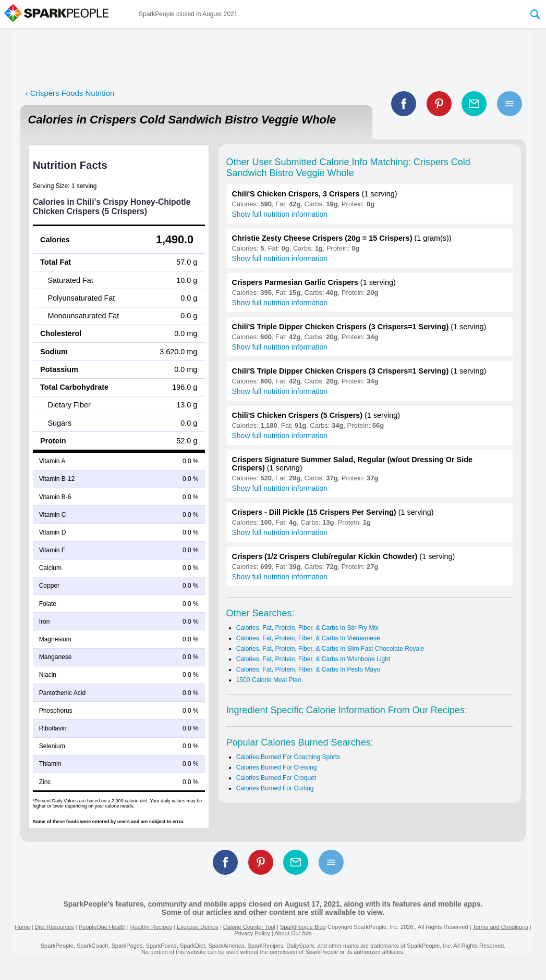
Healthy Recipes (151, 927)
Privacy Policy (252, 933)
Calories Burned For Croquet (276, 777)
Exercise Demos (198, 927)
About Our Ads (293, 933)
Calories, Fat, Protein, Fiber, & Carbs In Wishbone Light (313, 659)
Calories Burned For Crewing (276, 767)
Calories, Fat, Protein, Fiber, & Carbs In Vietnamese (308, 638)
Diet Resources (54, 927)
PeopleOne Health (102, 927)
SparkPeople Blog (303, 927)
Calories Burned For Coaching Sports (288, 757)
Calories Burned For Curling (275, 788)
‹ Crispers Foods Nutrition (70, 93)
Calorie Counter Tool (249, 927)
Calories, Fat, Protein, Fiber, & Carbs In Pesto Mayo (308, 669)
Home (22, 927)
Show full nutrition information (280, 214)
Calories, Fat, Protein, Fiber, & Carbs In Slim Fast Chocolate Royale (330, 648)
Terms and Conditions (500, 927)
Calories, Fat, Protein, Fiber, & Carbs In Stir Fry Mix (307, 627)
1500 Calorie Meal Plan (268, 680)
